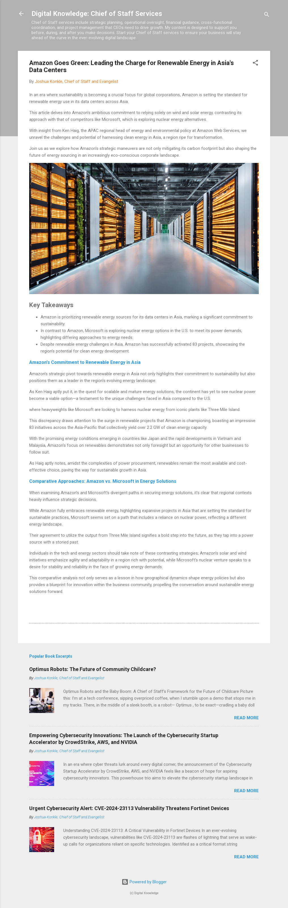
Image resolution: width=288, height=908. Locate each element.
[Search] (266, 15)
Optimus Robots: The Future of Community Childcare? (92, 669)
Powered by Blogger (144, 881)
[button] (255, 63)
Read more (246, 717)
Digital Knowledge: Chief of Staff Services (96, 14)
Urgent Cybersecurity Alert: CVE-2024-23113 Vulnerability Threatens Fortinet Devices (129, 808)
